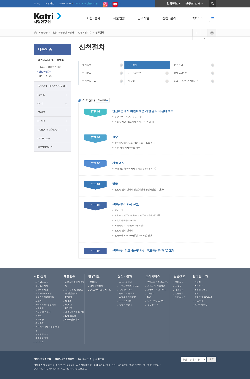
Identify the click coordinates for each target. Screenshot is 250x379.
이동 (211, 359)
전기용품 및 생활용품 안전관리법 (51, 85)
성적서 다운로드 (126, 293)
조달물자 (39, 308)
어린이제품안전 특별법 (50, 60)
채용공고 (179, 289)
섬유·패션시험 (41, 282)
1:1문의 (150, 293)
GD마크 (41, 112)
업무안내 (94, 282)
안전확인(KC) (46, 71)
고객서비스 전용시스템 (86, 3)
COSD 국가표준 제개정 (100, 289)
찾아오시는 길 (201, 304)
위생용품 (39, 323)
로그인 (37, 3)
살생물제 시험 (41, 334)
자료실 (178, 285)
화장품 (38, 315)
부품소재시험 (41, 285)
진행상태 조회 (125, 289)
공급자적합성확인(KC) (50, 66)
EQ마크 (41, 120)
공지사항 (179, 282)
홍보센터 (198, 300)
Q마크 (40, 103)
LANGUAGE (65, 3)
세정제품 (39, 341)
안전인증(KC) (46, 76)
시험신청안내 (125, 282)
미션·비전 (198, 285)
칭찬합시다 (152, 304)
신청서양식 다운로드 (128, 285)
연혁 (196, 293)
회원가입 (49, 3)
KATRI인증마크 (45, 147)
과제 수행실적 (96, 285)
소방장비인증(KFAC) (47, 129)
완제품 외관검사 (42, 311)
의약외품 (39, 319)
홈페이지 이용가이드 (156, 289)
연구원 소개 (192, 3)
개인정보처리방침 (42, 359)
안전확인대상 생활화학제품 (47, 328)
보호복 (38, 300)
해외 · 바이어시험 (43, 293)
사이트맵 (99, 359)
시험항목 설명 (125, 300)
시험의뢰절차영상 (127, 297)
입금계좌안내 (125, 304)
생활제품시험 (41, 289)
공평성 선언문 (201, 289)
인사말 (197, 282)
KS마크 (41, 94)
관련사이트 (180, 297)
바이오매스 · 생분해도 (45, 304)
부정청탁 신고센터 (155, 300)
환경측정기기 (41, 338)
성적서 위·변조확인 (156, 285)
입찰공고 (179, 293)
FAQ (149, 297)
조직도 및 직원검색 (203, 297)
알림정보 (172, 3)
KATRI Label (43, 138)
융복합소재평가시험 (44, 297)
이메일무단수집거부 (64, 359)
